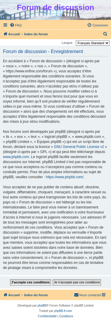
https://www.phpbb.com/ (64, 177)
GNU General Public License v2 (79, 147)
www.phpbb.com (16, 157)
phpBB (42, 305)
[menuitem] (16, 25)
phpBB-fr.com (63, 311)
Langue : (68, 42)
